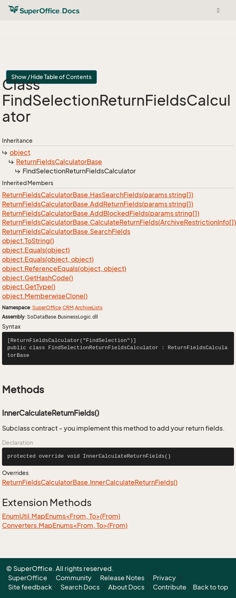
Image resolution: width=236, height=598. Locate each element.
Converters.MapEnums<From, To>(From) (64, 525)
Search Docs (80, 587)
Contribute (169, 587)
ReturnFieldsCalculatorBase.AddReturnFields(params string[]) (97, 204)
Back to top (210, 587)
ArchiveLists (88, 307)
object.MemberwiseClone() (45, 296)
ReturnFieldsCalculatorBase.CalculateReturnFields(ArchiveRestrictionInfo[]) (119, 222)
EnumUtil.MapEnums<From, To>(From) (61, 516)
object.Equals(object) (36, 250)
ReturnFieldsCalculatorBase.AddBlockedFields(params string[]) (100, 213)
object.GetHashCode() (37, 278)
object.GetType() (28, 287)
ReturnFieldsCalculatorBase (59, 162)
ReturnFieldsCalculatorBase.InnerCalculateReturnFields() (90, 482)
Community (74, 578)
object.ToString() (28, 241)
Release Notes (122, 578)
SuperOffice (46, 307)
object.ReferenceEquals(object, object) (64, 269)
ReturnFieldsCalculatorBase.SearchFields (66, 231)
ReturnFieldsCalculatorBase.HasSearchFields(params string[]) (97, 195)
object (20, 152)
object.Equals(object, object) (48, 259)
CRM (68, 307)
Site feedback (30, 587)
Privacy (164, 578)
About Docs (126, 587)
